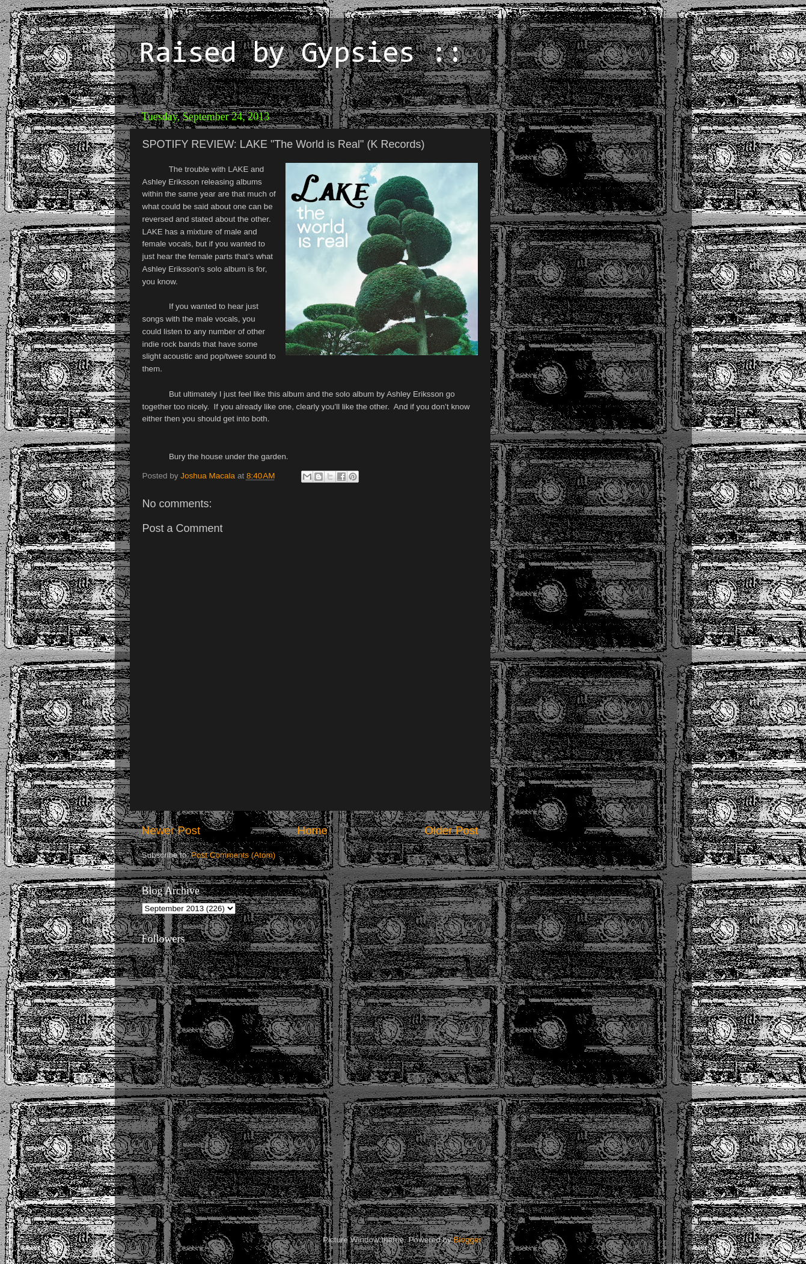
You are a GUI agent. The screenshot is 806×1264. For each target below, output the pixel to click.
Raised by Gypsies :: (301, 55)
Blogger (467, 1239)
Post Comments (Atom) (233, 854)
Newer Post (171, 830)
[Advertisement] (580, 180)
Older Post (451, 830)
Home (313, 830)
